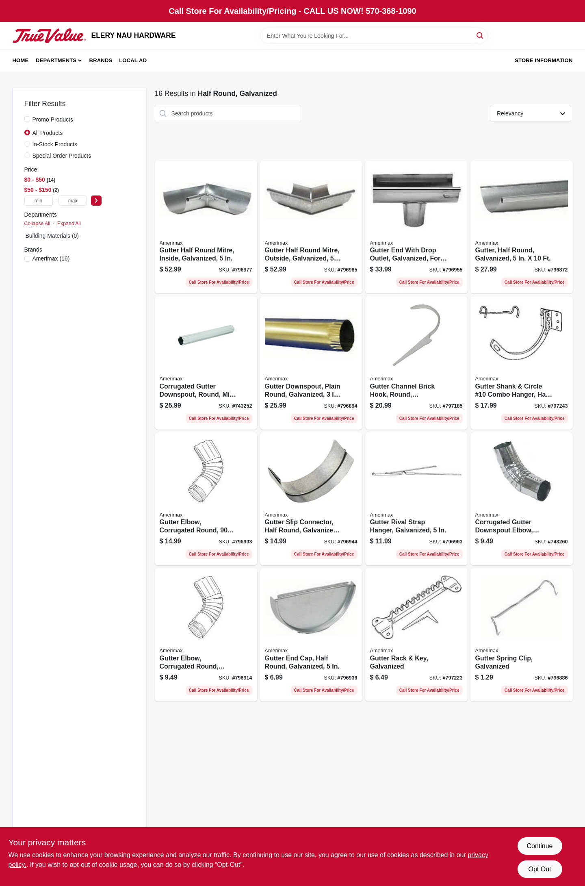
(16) (51, 258)
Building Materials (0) (52, 235)
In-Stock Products (55, 144)
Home (21, 60)
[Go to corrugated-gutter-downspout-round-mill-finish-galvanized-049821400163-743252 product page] (206, 363)
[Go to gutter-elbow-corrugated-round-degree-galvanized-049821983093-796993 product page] (206, 499)
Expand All (69, 223)
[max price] (72, 200)
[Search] (480, 35)
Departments (56, 60)
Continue (539, 846)
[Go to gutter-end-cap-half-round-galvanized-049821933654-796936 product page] (311, 634)
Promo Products (52, 119)
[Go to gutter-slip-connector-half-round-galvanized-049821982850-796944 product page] (311, 499)
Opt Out (539, 869)
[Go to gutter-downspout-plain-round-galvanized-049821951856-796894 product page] (311, 363)
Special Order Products (61, 156)
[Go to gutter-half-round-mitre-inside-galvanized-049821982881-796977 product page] (206, 227)
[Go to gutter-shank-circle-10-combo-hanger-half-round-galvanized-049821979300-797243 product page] (521, 363)
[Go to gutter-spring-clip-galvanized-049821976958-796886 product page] (521, 634)
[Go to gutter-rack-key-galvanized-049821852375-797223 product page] (416, 634)
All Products (47, 133)
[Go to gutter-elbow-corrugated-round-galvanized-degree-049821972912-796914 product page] (206, 634)
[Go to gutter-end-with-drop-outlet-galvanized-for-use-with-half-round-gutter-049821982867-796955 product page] (416, 227)
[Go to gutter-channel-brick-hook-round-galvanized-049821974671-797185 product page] (416, 363)
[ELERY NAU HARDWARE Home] (49, 35)
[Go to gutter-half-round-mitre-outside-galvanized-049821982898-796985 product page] (311, 227)
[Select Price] (96, 200)
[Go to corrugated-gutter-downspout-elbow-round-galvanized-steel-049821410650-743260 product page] (521, 499)
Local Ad (133, 60)
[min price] (38, 200)
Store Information (543, 60)
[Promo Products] (27, 119)
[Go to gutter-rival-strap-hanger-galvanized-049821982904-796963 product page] (416, 499)
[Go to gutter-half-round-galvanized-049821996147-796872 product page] (521, 227)
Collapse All (37, 223)
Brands (101, 60)
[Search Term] (374, 36)
